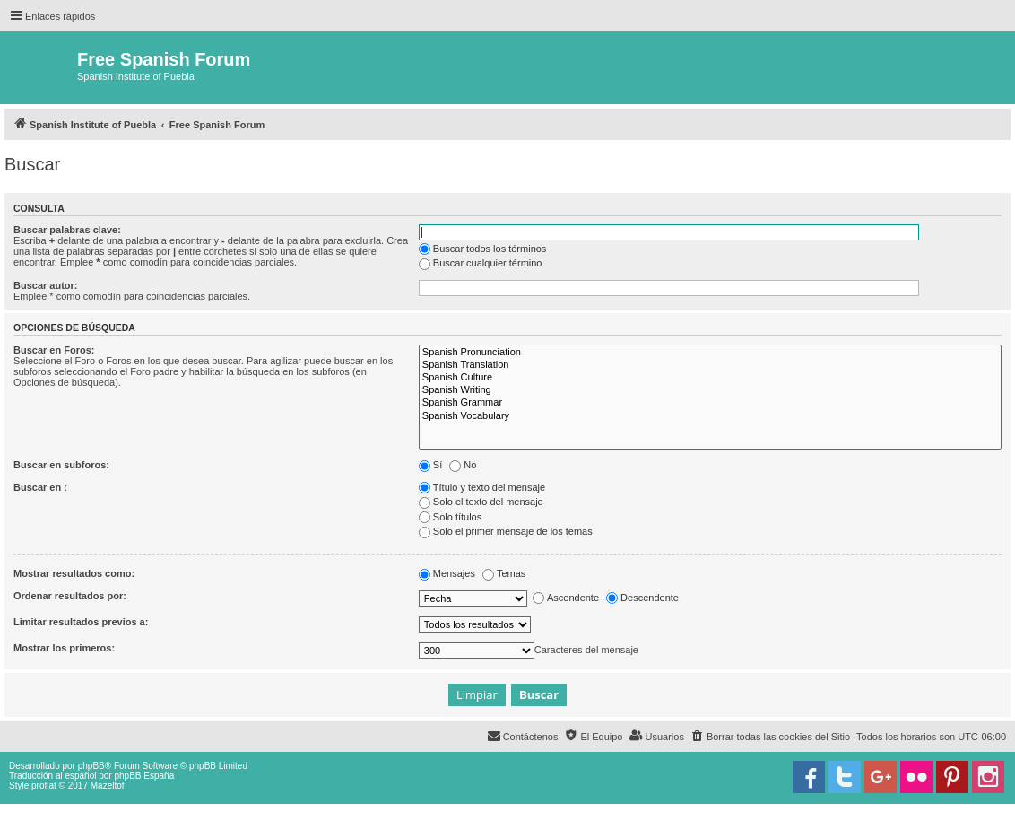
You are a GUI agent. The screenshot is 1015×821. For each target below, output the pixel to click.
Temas (503, 573)
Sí (430, 464)
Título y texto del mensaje (482, 487)
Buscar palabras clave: (67, 229)
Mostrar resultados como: (73, 573)
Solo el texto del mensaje (481, 501)
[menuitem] (770, 736)
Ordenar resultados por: (69, 595)
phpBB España (144, 776)
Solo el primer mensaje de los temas (506, 531)
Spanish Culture (710, 377)
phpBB (91, 766)
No (462, 464)
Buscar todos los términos (483, 248)
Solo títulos (450, 516)
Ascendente (566, 597)
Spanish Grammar (710, 403)
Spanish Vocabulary (710, 416)
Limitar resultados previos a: (80, 621)
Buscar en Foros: (53, 350)
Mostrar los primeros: (64, 647)
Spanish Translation (710, 365)
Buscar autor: (45, 285)
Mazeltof (108, 785)
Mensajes (447, 573)
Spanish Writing (710, 390)
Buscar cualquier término (480, 263)
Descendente (642, 597)
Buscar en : (40, 487)
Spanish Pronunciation (710, 352)
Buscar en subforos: (61, 464)
